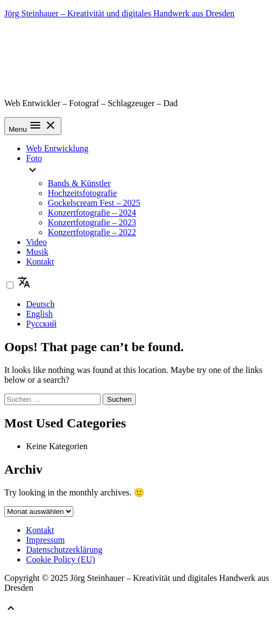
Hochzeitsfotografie (82, 193)
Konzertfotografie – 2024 (92, 212)
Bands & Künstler (79, 183)
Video (36, 242)
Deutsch (40, 304)
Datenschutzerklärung (64, 549)
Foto (34, 158)
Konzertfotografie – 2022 (92, 232)
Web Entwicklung (57, 148)
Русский (41, 323)
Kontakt (40, 261)
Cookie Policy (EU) (60, 559)
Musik (37, 251)
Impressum (45, 539)
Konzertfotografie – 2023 (92, 222)
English (39, 313)
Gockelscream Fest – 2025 (94, 202)
